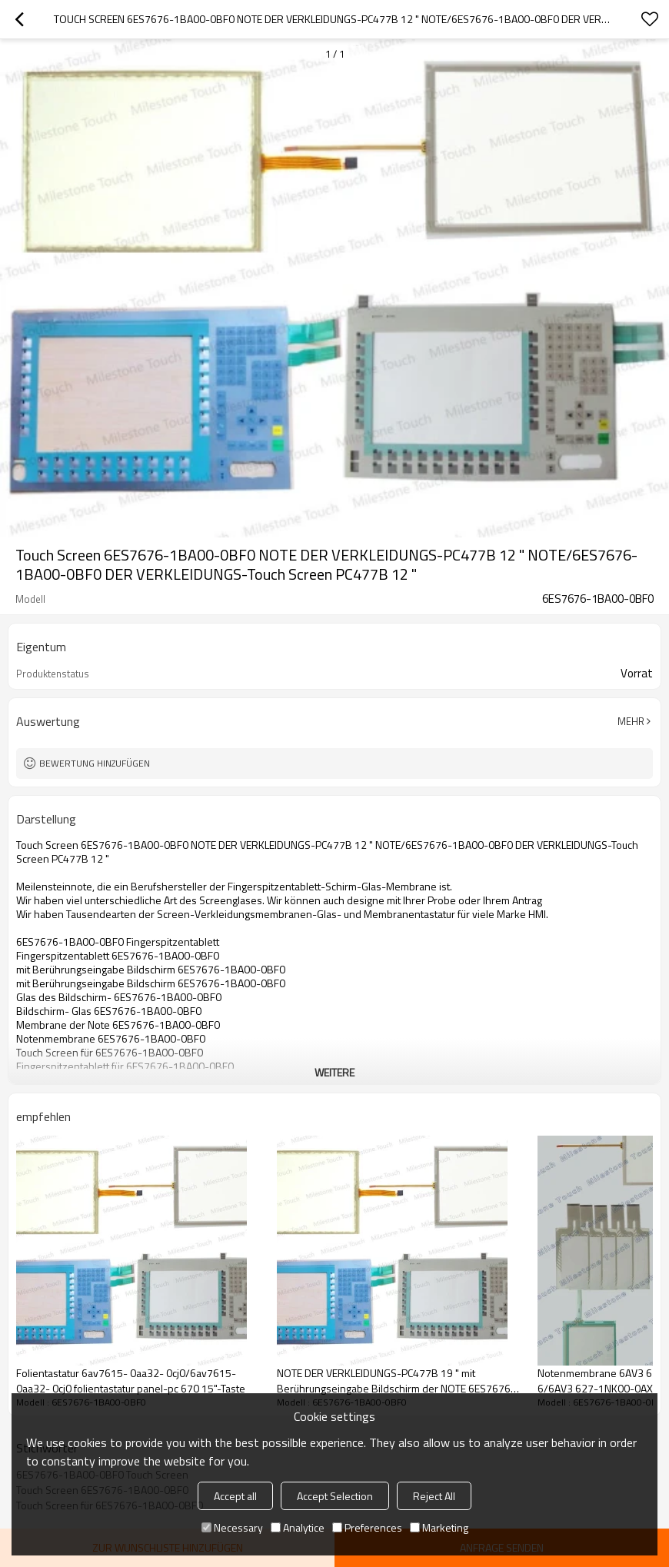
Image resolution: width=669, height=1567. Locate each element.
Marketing (439, 1527)
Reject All (434, 1496)
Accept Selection (335, 1496)
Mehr (630, 721)
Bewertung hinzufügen (94, 763)
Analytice (298, 1527)
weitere (334, 1072)
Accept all (235, 1496)
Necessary (232, 1527)
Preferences (367, 1527)
